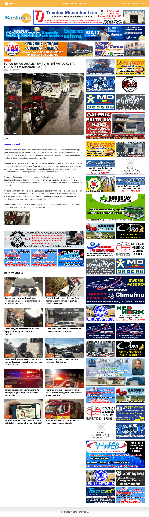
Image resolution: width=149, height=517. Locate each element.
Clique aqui (143, 3)
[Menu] (10, 3)
